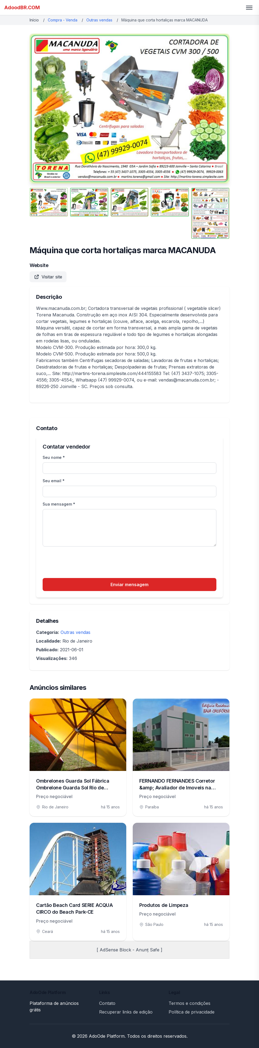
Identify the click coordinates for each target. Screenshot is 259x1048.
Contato (107, 1003)
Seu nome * (54, 457)
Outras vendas (99, 20)
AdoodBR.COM (22, 7)
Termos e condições (189, 1003)
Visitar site (48, 277)
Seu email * (54, 480)
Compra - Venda (62, 20)
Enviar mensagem (129, 584)
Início (34, 20)
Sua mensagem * (59, 504)
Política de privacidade (191, 1012)
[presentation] (84, 563)
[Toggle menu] (249, 7)
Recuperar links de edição (126, 1012)
